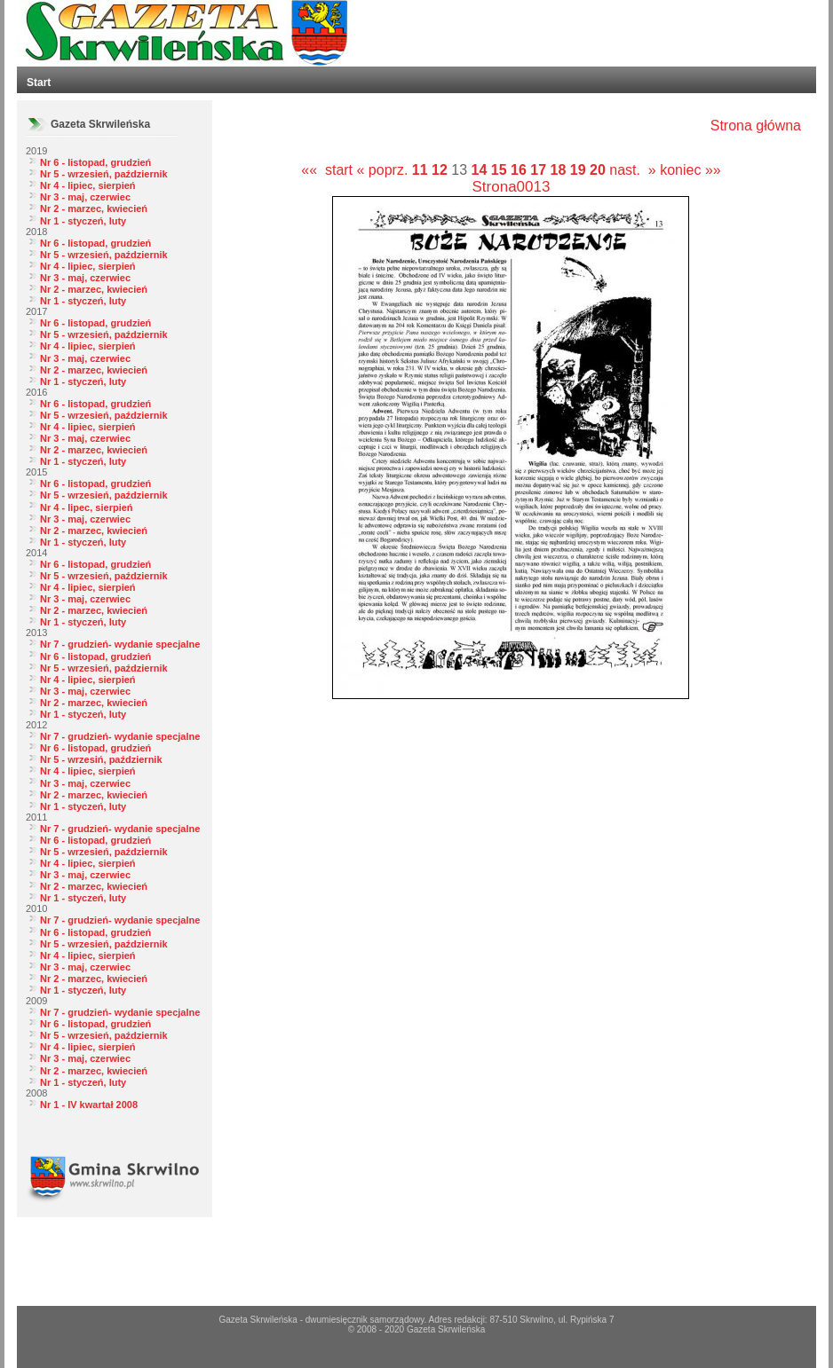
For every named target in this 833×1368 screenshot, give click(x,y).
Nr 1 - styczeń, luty (83, 221)
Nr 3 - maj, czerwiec (85, 197)
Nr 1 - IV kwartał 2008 (89, 1104)
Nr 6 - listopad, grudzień (95, 162)
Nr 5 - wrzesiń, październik (101, 759)
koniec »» (690, 169)
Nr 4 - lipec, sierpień (86, 507)
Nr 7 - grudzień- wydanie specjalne (120, 644)
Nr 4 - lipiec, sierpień (88, 185)
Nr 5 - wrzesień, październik (104, 174)
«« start (327, 169)
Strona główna (755, 125)
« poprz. (384, 169)
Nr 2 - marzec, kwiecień (93, 208)
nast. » (632, 169)
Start (39, 82)
